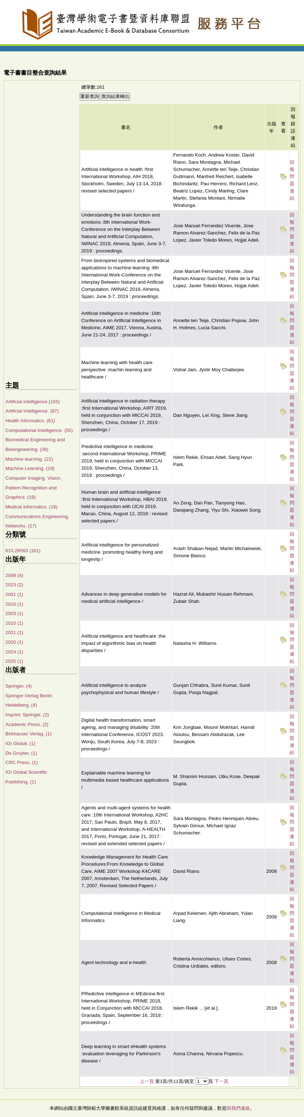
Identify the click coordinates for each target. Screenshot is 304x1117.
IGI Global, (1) (20, 743)
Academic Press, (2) (26, 724)
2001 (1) (14, 594)
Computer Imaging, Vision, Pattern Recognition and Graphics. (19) (33, 487)
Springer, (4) (18, 686)
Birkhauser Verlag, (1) (28, 733)
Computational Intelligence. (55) (39, 430)
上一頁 (147, 1081)
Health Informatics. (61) (30, 420)
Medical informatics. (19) (31, 506)
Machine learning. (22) (29, 459)
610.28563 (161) (23, 550)
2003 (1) (14, 613)
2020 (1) (14, 642)
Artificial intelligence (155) (32, 401)
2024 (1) (14, 652)
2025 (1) (14, 661)
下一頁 (221, 1081)
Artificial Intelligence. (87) (32, 411)
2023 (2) (14, 584)
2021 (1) (14, 632)
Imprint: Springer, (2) (27, 714)
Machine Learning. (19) (29, 468)
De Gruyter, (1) (21, 753)
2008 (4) (14, 575)
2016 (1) (14, 604)
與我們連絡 (238, 1108)
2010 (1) (14, 623)
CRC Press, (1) (21, 762)
